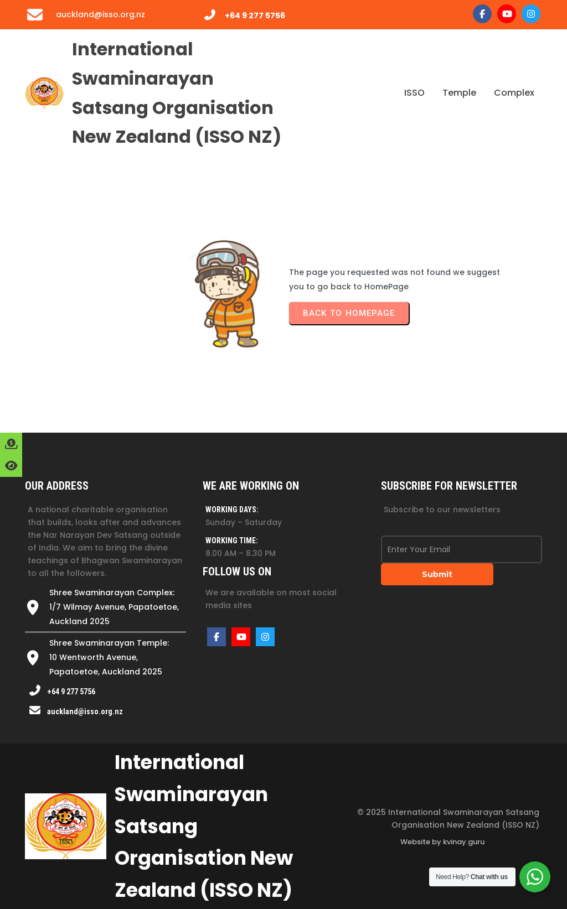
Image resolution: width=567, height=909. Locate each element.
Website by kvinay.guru (442, 842)
